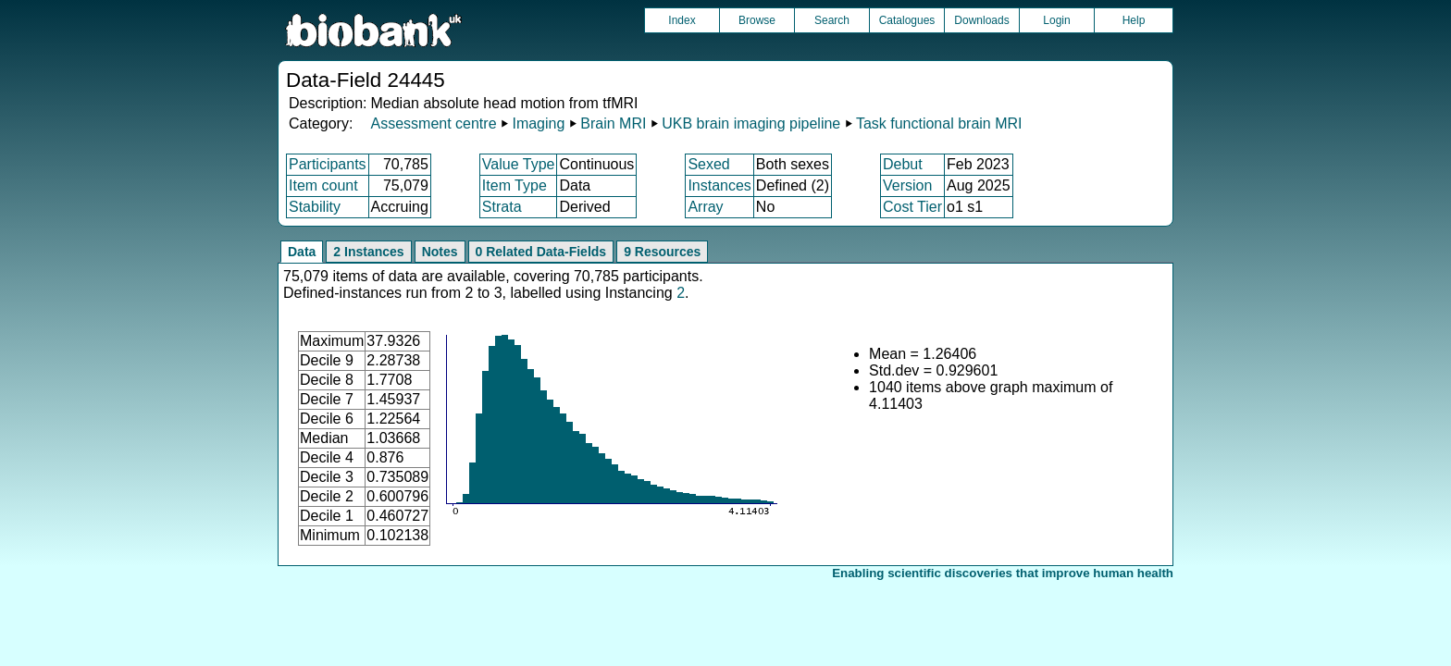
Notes (440, 251)
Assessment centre (433, 123)
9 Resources (662, 251)
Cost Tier (912, 207)
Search (832, 20)
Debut (903, 164)
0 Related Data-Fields (541, 251)
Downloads (981, 20)
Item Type (514, 185)
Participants (327, 164)
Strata (502, 207)
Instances (719, 185)
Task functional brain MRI (939, 123)
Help (1134, 20)
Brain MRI (613, 123)
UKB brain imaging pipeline (751, 123)
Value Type (518, 164)
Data (302, 251)
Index (681, 20)
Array (705, 207)
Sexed (708, 164)
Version (907, 185)
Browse (756, 20)
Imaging (538, 123)
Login (1056, 20)
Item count (323, 185)
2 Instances (368, 251)
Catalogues (907, 20)
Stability (315, 207)
